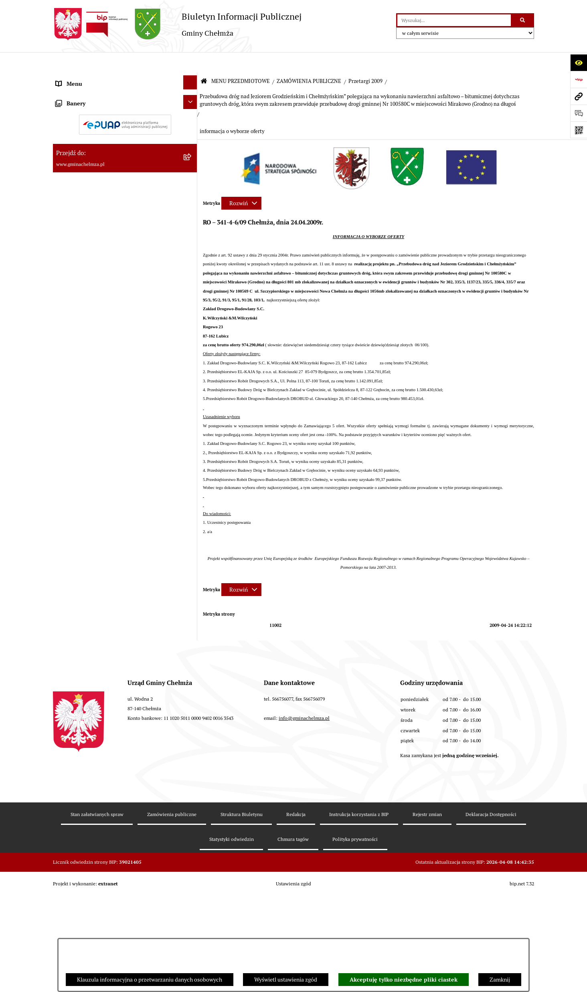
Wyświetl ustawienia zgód (285, 979)
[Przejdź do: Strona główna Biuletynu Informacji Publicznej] (203, 61)
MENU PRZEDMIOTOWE (240, 60)
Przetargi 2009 (365, 60)
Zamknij (500, 979)
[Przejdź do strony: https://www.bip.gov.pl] (578, 79)
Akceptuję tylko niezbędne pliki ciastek (403, 979)
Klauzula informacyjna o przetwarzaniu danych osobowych (149, 979)
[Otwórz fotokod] (578, 129)
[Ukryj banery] (190, 740)
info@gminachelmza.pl (304, 888)
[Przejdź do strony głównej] (177, 24)
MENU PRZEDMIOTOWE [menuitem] (86, 80)
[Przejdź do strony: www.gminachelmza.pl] (578, 96)
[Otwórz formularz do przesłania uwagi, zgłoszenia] (578, 113)
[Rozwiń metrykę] (241, 182)
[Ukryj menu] (190, 62)
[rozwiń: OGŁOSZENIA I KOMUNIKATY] (191, 100)
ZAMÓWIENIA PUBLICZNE (309, 60)
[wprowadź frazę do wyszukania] (454, 20)
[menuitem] (125, 102)
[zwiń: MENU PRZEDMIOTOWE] (191, 78)
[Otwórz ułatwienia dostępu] (578, 62)
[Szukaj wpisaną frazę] (523, 20)
